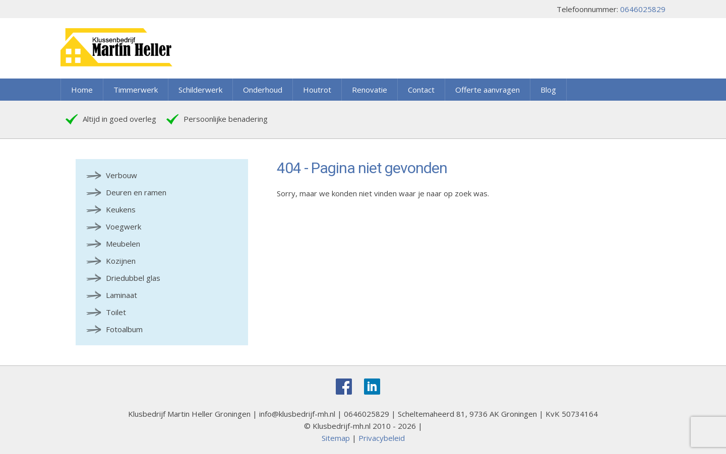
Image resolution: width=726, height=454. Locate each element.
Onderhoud (262, 90)
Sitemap (336, 438)
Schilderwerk (200, 90)
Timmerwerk (135, 90)
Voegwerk (123, 226)
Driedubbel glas (133, 278)
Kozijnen (121, 261)
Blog (548, 90)
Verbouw (121, 175)
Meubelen (123, 244)
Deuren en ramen (136, 192)
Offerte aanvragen (487, 90)
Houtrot (317, 90)
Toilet (116, 312)
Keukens (121, 209)
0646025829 (643, 9)
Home (82, 90)
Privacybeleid (381, 438)
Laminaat (121, 295)
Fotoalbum (124, 329)
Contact (421, 90)
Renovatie (369, 90)
